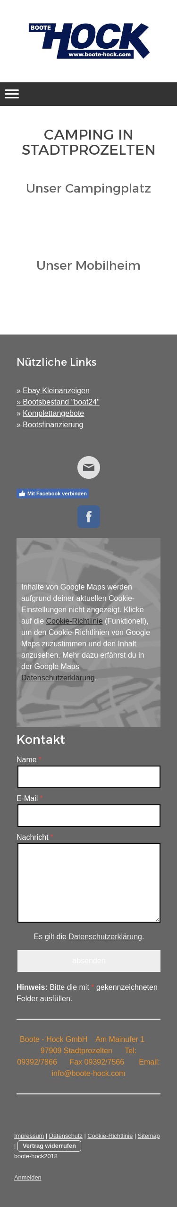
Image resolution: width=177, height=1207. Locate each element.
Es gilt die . (89, 937)
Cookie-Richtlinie (74, 621)
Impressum (29, 1135)
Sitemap (149, 1135)
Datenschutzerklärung (58, 678)
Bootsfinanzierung (53, 425)
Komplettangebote (53, 413)
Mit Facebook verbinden (52, 493)
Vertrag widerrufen (49, 1145)
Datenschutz (66, 1135)
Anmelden (28, 1177)
